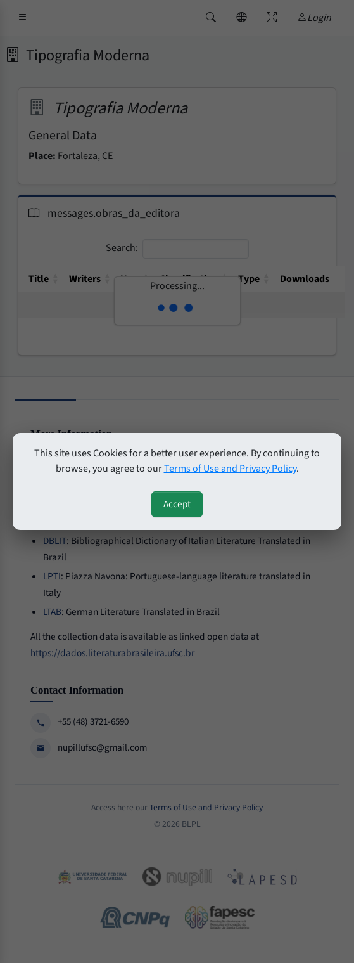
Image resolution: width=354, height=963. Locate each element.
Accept (177, 504)
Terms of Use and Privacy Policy (230, 468)
